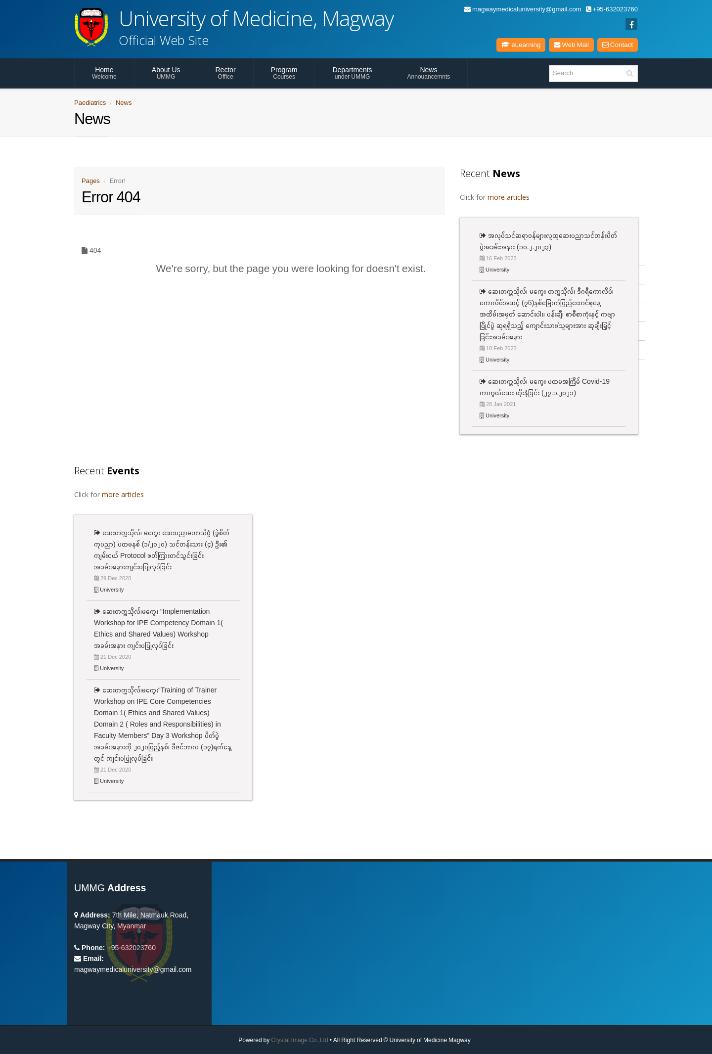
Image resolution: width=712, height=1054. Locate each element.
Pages (91, 181)
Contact (617, 45)
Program (284, 72)
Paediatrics (90, 102)
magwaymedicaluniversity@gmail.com (522, 9)
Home (104, 72)
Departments (352, 72)
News (428, 72)
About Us (166, 72)
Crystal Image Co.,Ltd (299, 1040)
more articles (509, 197)
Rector (226, 72)
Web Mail (571, 45)
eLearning (520, 45)
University (494, 269)
